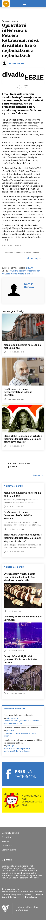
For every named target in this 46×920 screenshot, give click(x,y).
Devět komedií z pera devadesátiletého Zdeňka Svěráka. (18, 391)
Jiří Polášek (10, 730)
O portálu (6, 837)
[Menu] (24, 3)
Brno (14, 273)
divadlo (6, 273)
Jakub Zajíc (10, 746)
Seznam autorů (9, 850)
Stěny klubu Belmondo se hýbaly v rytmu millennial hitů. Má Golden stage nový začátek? (23, 438)
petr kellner (34, 270)
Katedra (5, 841)
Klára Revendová (12, 718)
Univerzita (7, 845)
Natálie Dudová (16, 63)
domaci (29, 273)
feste (21, 273)
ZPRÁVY (29, 267)
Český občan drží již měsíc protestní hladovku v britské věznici (20, 659)
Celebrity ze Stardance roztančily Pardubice (23, 618)
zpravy (23, 270)
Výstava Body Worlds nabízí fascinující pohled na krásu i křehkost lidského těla (20, 577)
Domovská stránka (10, 833)
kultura (14, 270)
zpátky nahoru (37, 475)
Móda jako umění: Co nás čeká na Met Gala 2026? (22, 494)
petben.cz (33, 897)
